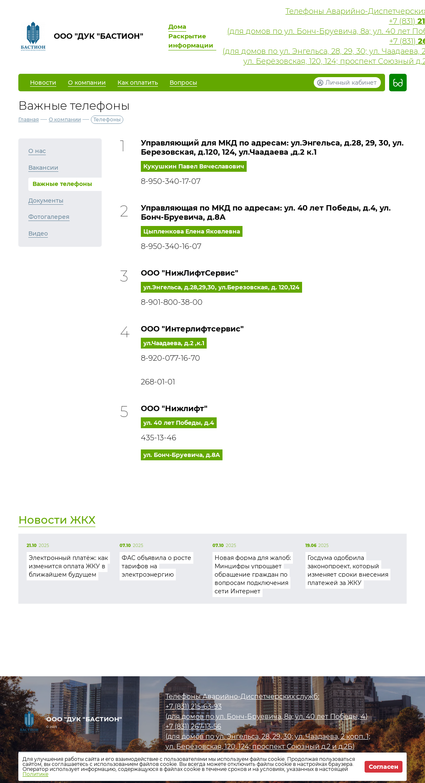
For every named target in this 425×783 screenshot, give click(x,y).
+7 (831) (193, 706)
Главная (28, 119)
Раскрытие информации (190, 40)
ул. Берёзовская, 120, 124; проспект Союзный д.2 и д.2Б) (260, 746)
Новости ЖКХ (56, 520)
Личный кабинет (351, 82)
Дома (177, 26)
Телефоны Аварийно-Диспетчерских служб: (242, 696)
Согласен (383, 766)
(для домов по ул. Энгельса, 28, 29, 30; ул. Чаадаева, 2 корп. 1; (267, 736)
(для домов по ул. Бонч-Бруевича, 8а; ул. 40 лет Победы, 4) (266, 716)
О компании (65, 119)
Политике (35, 774)
